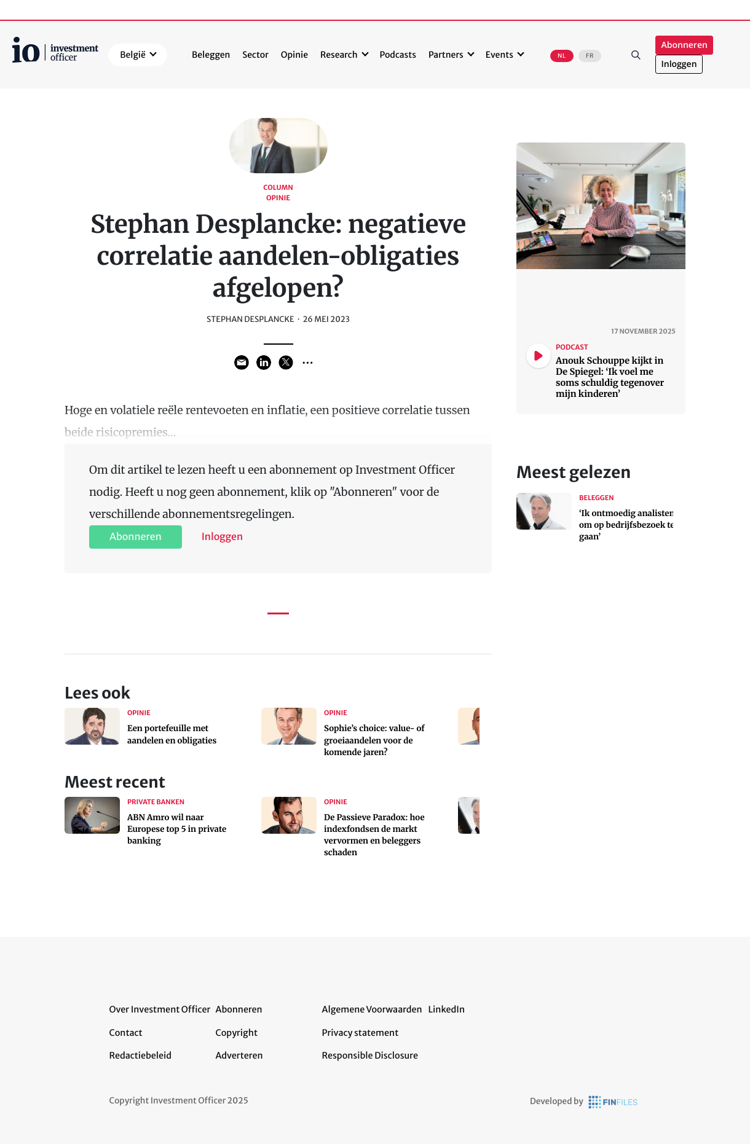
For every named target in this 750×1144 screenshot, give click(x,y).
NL (562, 56)
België (133, 54)
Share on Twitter (285, 362)
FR (590, 56)
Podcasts (398, 54)
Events (499, 54)
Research (339, 54)
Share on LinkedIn (263, 362)
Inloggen (679, 64)
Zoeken (636, 55)
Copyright (237, 1032)
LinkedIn (446, 1009)
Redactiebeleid (140, 1055)
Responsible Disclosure (370, 1055)
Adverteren (239, 1055)
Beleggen (211, 54)
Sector (255, 54)
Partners (446, 54)
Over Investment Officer (160, 1009)
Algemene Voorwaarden (372, 1009)
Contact (126, 1032)
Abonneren (684, 45)
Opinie (294, 54)
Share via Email (241, 362)
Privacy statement (360, 1032)
